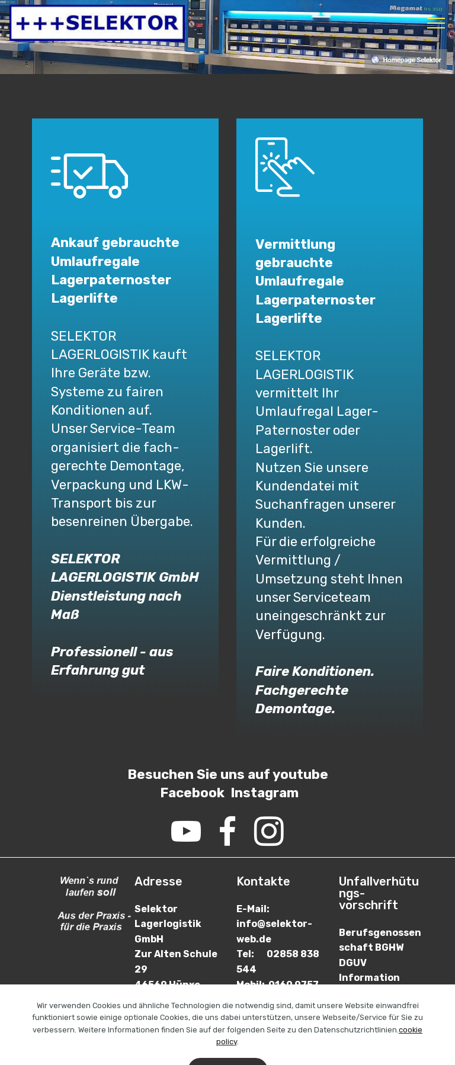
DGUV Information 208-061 (369, 978)
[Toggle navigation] (436, 23)
